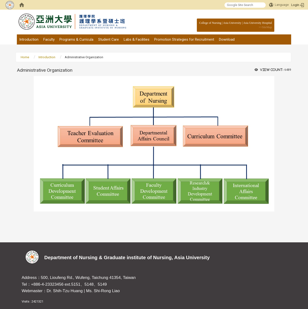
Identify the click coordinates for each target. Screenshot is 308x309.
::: (269, 23)
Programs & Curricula (76, 39)
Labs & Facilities (136, 39)
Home (25, 57)
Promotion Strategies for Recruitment (184, 39)
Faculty (49, 39)
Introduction (28, 39)
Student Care (108, 39)
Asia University (232, 23)
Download (227, 39)
